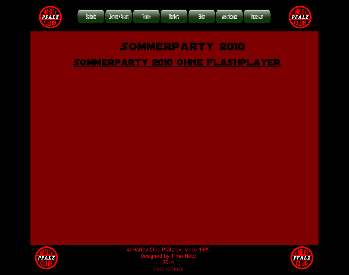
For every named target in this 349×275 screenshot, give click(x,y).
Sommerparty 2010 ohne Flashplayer (177, 61)
